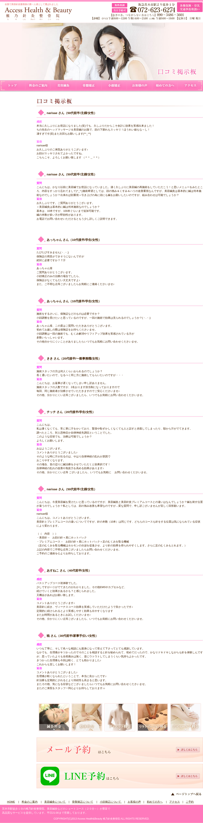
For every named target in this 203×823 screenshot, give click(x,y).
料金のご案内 (38, 85)
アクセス (190, 85)
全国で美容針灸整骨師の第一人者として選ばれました (31, 4)
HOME (12, 85)
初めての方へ (165, 85)
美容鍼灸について (63, 85)
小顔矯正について (114, 85)
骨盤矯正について (89, 85)
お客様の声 (139, 85)
